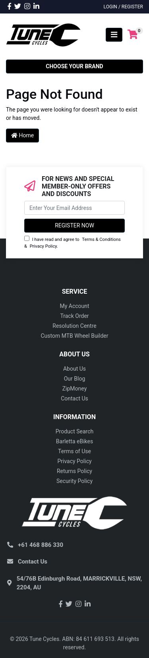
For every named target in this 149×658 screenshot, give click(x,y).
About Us (74, 369)
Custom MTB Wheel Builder (74, 336)
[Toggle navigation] (114, 35)
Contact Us (74, 398)
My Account (74, 306)
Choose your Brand (74, 66)
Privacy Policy (43, 246)
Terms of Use (74, 451)
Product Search (74, 431)
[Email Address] (74, 208)
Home (22, 135)
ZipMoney (74, 388)
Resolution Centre (74, 326)
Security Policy (74, 481)
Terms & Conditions (101, 239)
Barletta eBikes (74, 441)
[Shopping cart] (132, 34)
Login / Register (123, 7)
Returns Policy (74, 471)
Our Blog (74, 378)
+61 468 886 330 (40, 544)
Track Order (74, 316)
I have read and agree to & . (72, 242)
